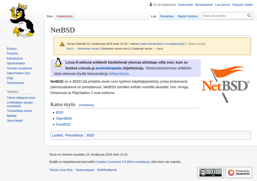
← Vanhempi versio (86, 48)
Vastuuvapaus (85, 170)
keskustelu (156, 43)
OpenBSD (64, 118)
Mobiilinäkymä (106, 170)
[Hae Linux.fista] (227, 15)
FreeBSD (63, 124)
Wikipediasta (119, 74)
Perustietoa (74, 135)
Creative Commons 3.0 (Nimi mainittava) (122, 162)
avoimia (102, 68)
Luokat (57, 135)
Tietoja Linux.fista (61, 170)
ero (70, 48)
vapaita (116, 68)
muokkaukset (174, 43)
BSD (59, 112)
